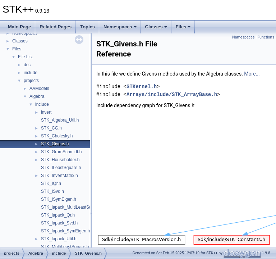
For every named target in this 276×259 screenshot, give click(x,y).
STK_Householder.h (60, 159)
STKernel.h (141, 86)
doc (27, 64)
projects (31, 80)
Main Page (19, 26)
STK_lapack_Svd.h (59, 223)
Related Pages (56, 26)
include (30, 72)
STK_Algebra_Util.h (60, 120)
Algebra (36, 96)
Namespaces (120, 26)
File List (25, 56)
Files (183, 26)
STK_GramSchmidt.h (61, 151)
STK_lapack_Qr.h (58, 215)
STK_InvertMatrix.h (59, 175)
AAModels (39, 88)
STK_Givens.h (55, 143)
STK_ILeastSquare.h (61, 167)
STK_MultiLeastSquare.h (65, 246)
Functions (265, 37)
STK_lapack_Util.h (59, 238)
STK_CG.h (51, 128)
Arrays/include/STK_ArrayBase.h (171, 94)
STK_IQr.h (51, 183)
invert (46, 112)
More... (251, 74)
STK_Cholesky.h (57, 135)
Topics (87, 26)
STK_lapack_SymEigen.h (65, 230)
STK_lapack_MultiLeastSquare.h (72, 207)
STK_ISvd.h (52, 191)
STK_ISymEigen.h (58, 199)
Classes (156, 26)
